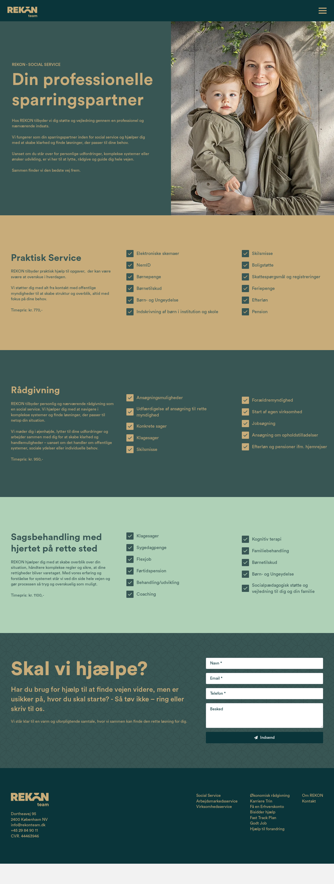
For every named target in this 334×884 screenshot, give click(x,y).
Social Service (208, 796)
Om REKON (312, 796)
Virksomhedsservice (214, 807)
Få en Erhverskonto (267, 807)
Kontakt (309, 801)
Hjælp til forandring (267, 829)
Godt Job (258, 823)
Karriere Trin (261, 801)
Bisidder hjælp (262, 812)
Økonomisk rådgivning (270, 796)
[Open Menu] (323, 11)
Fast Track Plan (263, 818)
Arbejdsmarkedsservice (217, 801)
